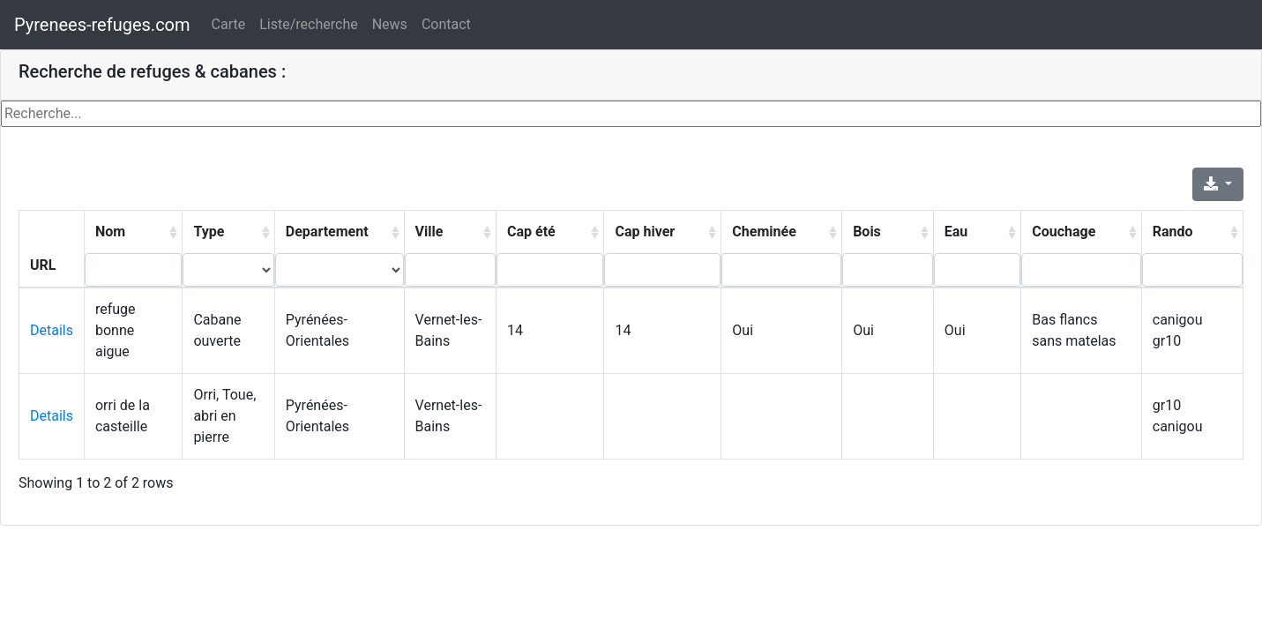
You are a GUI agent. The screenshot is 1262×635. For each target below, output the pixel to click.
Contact (446, 24)
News (389, 24)
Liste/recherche (308, 24)
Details (51, 330)
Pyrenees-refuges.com (102, 24)
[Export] (1217, 184)
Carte (229, 24)
